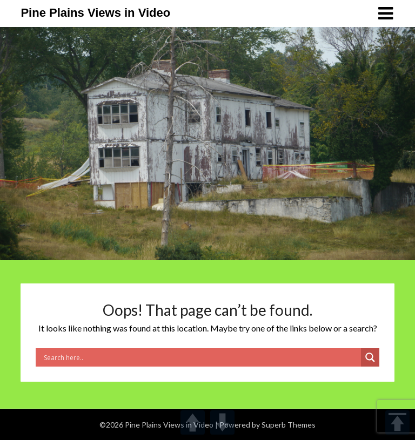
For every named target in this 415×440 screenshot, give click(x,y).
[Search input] (201, 357)
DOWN (222, 422)
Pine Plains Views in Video (95, 12)
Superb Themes (289, 424)
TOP (397, 422)
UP (192, 422)
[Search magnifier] (370, 357)
